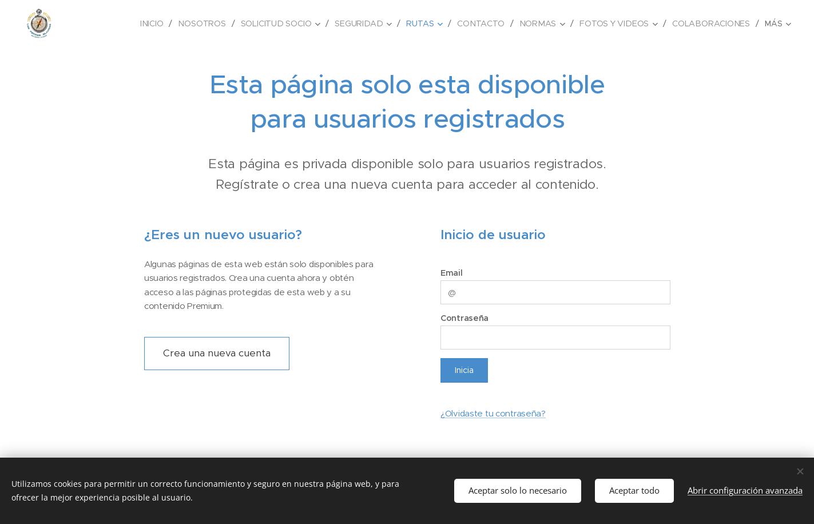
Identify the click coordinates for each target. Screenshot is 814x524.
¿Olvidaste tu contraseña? (492, 413)
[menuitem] (95, 23)
